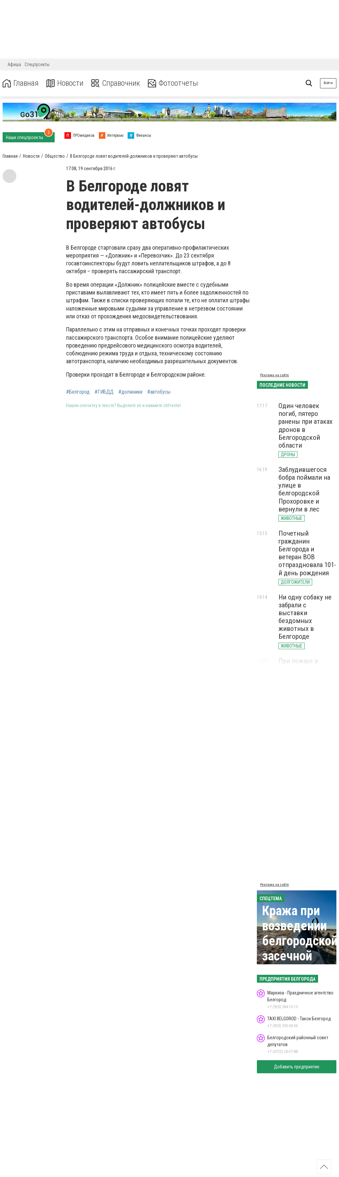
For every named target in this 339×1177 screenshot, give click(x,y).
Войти (328, 83)
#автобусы (158, 392)
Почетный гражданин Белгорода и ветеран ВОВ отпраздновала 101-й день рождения (307, 553)
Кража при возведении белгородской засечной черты (300, 941)
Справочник (115, 83)
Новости (64, 83)
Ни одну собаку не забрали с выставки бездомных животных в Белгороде (304, 617)
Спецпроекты (37, 64)
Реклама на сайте (274, 375)
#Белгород (78, 392)
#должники (130, 392)
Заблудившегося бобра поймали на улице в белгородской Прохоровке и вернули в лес (304, 489)
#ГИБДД (104, 392)
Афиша (14, 64)
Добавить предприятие (296, 1066)
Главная (21, 83)
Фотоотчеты (173, 83)
